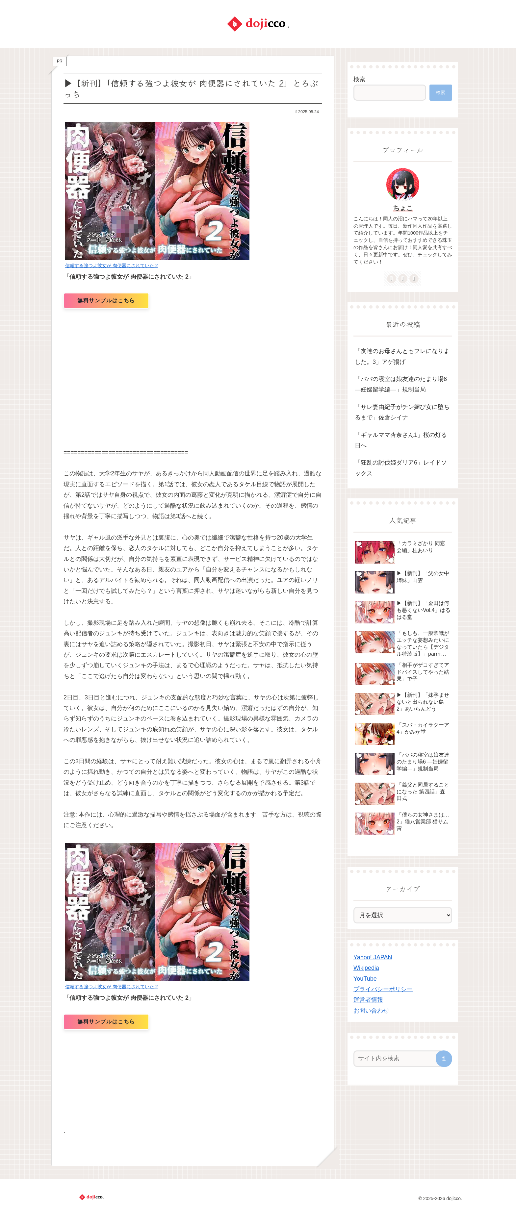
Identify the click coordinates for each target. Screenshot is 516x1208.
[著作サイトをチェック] (391, 278)
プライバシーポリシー (383, 989)
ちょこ (403, 208)
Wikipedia (366, 968)
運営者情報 (368, 999)
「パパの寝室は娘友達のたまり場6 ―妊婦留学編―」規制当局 (401, 384)
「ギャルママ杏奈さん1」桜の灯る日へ (401, 440)
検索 (359, 79)
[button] (444, 1058)
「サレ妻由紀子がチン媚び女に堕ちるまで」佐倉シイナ (402, 412)
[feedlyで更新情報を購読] (403, 278)
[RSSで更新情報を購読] (414, 278)
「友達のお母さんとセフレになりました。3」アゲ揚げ (402, 356)
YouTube (365, 978)
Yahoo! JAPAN (372, 957)
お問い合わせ (371, 1010)
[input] (398, 1058)
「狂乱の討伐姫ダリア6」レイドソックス (401, 467)
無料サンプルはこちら (106, 300)
